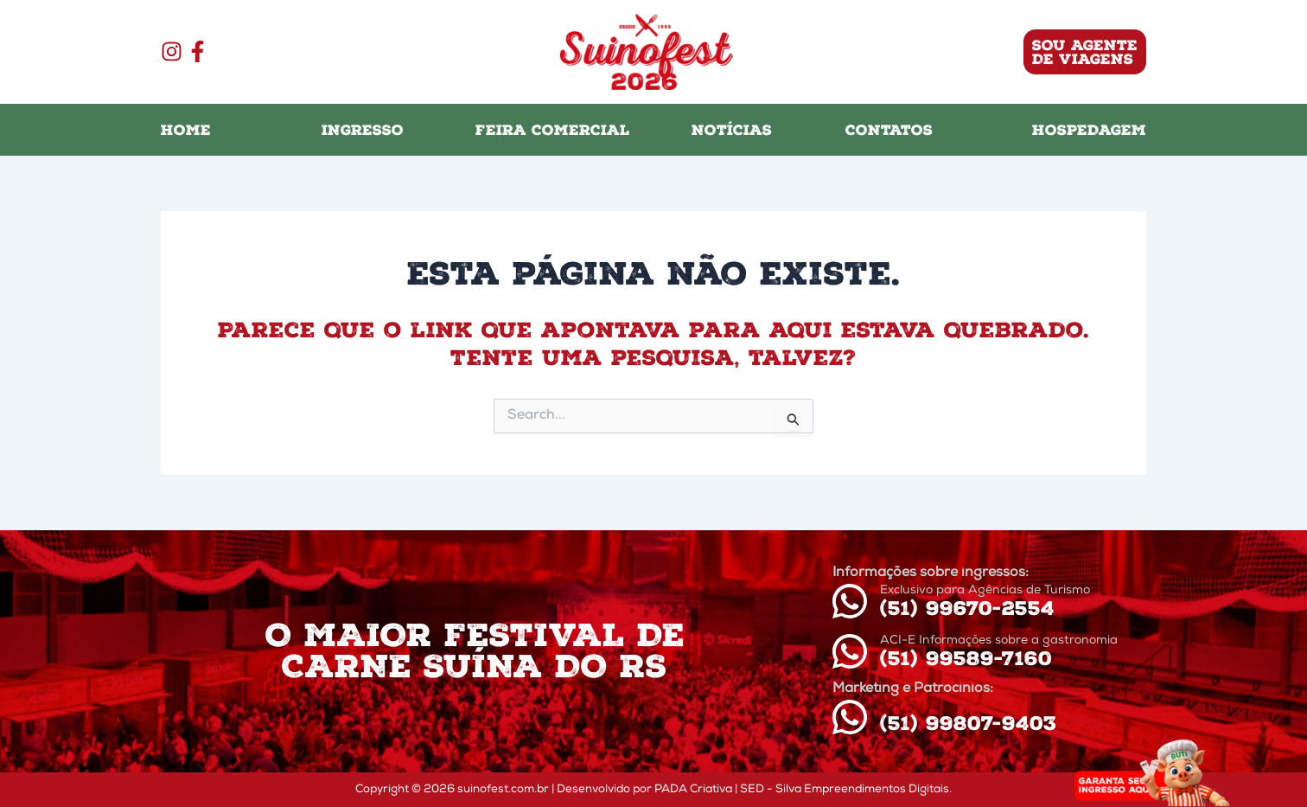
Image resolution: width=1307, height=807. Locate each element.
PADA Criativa (693, 790)
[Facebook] (197, 51)
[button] (963, 51)
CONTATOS (889, 129)
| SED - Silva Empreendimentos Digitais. (843, 790)
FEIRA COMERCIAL (552, 129)
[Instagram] (171, 51)
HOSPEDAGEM (1089, 129)
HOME (186, 129)
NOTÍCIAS (732, 129)
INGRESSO (363, 129)
